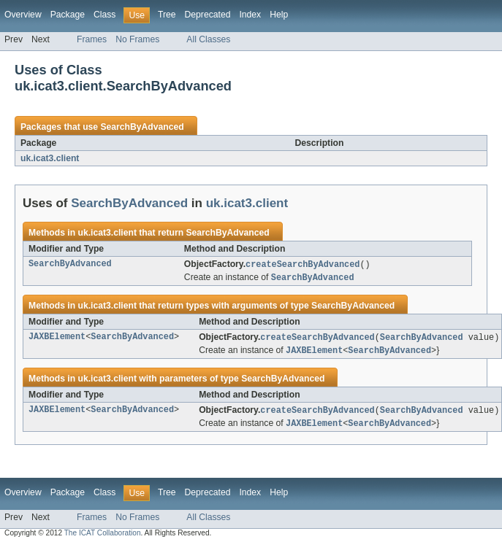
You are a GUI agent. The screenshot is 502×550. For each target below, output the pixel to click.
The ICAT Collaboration (102, 537)
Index (250, 14)
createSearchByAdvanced (303, 265)
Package (67, 14)
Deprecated (208, 14)
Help (279, 14)
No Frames (137, 39)
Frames (92, 39)
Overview (23, 14)
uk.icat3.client (49, 158)
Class (104, 14)
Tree (167, 14)
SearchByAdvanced (141, 127)
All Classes (208, 39)
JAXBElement (56, 339)
